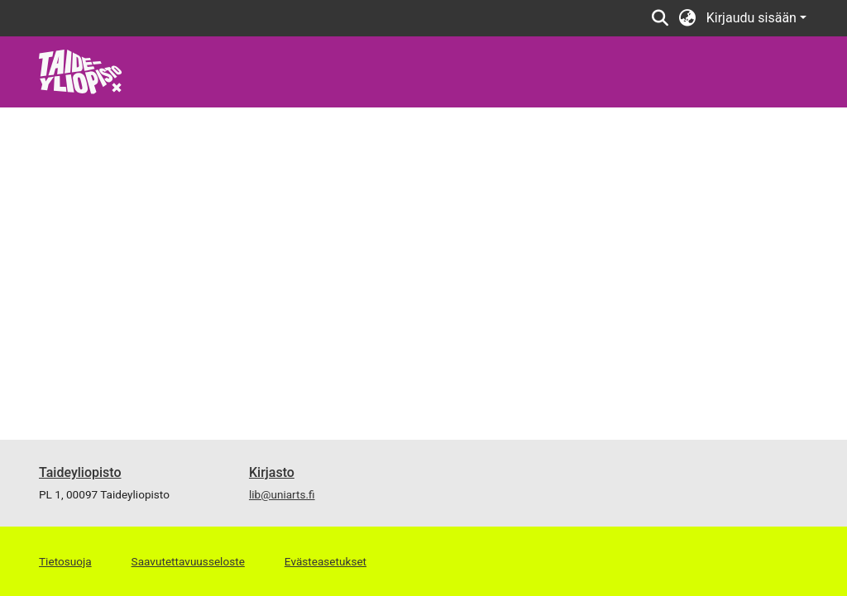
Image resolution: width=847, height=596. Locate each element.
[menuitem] (687, 18)
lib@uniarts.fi (282, 494)
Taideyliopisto (80, 472)
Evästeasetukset (325, 561)
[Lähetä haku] (660, 18)
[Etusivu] (80, 70)
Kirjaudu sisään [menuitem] (751, 18)
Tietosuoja (65, 561)
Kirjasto (271, 472)
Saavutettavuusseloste (188, 561)
